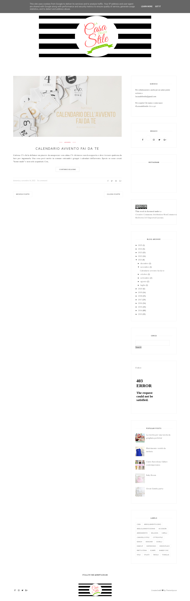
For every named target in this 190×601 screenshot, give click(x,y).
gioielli (159, 541)
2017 (140, 299)
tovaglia (165, 555)
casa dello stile (143, 537)
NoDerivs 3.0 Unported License (149, 217)
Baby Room (151, 475)
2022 (140, 256)
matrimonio (151, 546)
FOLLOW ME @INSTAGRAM (95, 575)
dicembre (144, 263)
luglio (143, 285)
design (139, 541)
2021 (140, 260)
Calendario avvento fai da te (67, 148)
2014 (140, 310)
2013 (140, 314)
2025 (140, 245)
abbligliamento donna (146, 528)
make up (140, 546)
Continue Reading (67, 169)
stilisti (146, 555)
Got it (158, 6)
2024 (140, 249)
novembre (145, 267)
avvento (67, 142)
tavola (155, 555)
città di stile (158, 537)
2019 (140, 292)
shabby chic (164, 550)
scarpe (152, 550)
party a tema (142, 550)
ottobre (144, 274)
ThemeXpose (171, 590)
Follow (138, 368)
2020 (140, 289)
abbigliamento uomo (152, 524)
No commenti (42, 180)
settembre (145, 278)
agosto (143, 281)
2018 (140, 296)
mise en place (165, 546)
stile (139, 555)
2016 (140, 303)
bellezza (154, 533)
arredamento (142, 533)
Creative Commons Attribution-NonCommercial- (157, 214)
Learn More (146, 6)
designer (149, 541)
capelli (164, 533)
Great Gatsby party (154, 488)
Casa (139, 524)
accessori (163, 528)
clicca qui (152, 106)
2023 (140, 252)
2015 (140, 307)
